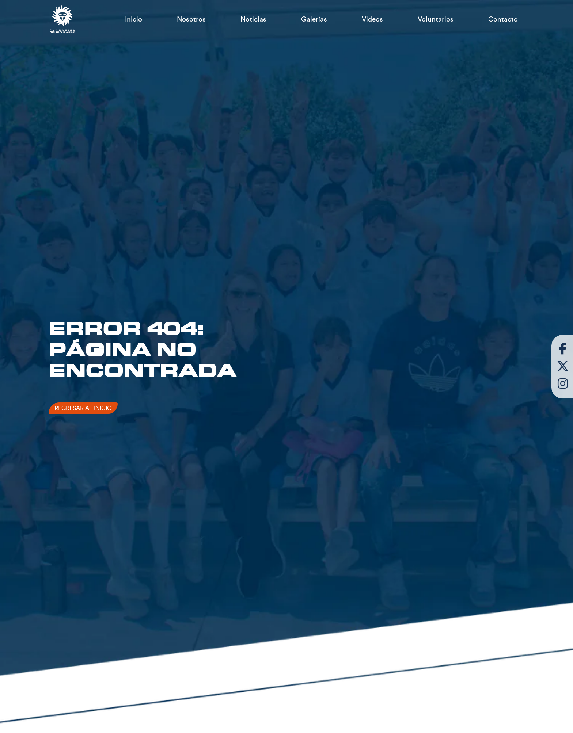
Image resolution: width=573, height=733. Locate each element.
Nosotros (191, 19)
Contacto (503, 19)
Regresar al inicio (83, 408)
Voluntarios (436, 19)
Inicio (133, 19)
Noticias (253, 19)
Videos (372, 19)
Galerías (314, 19)
